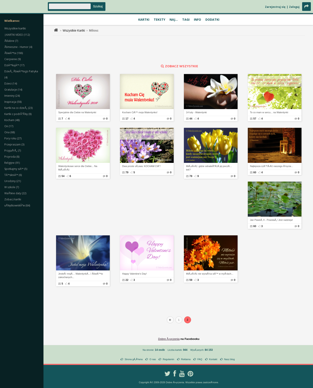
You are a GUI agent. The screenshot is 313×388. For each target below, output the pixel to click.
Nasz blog (229, 359)
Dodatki (212, 19)
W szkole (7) (11, 187)
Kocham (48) (12, 120)
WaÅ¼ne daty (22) (15, 193)
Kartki (143, 19)
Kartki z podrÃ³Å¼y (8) (18, 114)
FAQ (199, 359)
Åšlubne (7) (11, 41)
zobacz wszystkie (179, 66)
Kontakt (213, 359)
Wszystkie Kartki (74, 30)
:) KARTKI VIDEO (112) (17, 35)
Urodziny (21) (12, 181)
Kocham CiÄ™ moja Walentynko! (139, 112)
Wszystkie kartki (15, 28)
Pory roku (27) (13, 138)
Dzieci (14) (10, 83)
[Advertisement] (179, 49)
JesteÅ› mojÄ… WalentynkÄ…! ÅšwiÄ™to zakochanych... (80, 275)
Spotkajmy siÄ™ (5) (15, 169)
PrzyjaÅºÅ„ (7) (12, 150)
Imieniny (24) (12, 96)
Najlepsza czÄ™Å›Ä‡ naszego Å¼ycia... (271, 166)
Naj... (174, 19)
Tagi (186, 19)
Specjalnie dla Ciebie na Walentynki (77, 112)
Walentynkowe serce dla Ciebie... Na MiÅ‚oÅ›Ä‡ (77, 168)
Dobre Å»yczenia (169, 339)
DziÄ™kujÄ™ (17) (14, 65)
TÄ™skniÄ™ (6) (13, 175)
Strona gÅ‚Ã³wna (134, 359)
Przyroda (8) (11, 157)
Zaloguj (294, 7)
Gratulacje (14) (13, 89)
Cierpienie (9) (12, 59)
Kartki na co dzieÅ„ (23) (18, 108)
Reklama (185, 359)
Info (197, 19)
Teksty (159, 19)
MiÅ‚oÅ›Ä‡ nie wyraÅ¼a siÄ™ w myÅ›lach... (209, 273)
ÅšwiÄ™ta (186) (13, 53)
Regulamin (168, 359)
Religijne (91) (12, 163)
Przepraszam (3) (14, 144)
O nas (153, 359)
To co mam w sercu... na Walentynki (269, 112)
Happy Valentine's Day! (134, 273)
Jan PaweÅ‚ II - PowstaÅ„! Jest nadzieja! (271, 220)
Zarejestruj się (275, 7)
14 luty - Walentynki (196, 112)
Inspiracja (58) (13, 102)
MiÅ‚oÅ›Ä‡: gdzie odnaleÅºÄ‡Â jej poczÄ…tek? (209, 168)
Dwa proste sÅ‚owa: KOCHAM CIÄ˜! (141, 166)
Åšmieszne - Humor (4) (18, 47)
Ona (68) (9, 132)
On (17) (8, 126)
